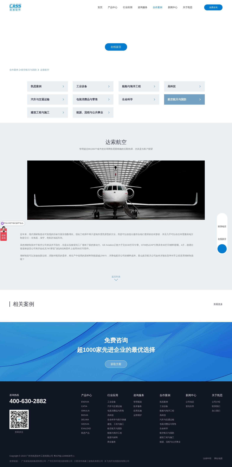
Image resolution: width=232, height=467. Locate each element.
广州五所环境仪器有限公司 (60, 461)
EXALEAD (86, 428)
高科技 (172, 86)
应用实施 (137, 410)
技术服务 (137, 406)
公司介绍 (216, 402)
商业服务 (111, 442)
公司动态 (190, 402)
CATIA (84, 406)
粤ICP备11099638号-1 (64, 456)
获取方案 (116, 364)
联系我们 (216, 406)
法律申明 (207, 458)
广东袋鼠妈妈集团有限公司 (33, 461)
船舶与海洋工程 (131, 86)
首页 (100, 7)
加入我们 (216, 410)
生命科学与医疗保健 (116, 419)
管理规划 (137, 402)
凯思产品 (85, 433)
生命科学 (127, 99)
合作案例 (157, 7)
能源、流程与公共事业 (89, 112)
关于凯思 (187, 7)
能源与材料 (112, 437)
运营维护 (137, 415)
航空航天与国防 (29, 69)
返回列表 (116, 276)
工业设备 (81, 86)
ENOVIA (85, 402)
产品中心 (112, 7)
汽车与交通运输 (40, 99)
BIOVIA (84, 415)
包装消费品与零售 (87, 99)
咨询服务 (142, 7)
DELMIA (85, 419)
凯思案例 (36, 86)
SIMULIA (85, 410)
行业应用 (127, 7)
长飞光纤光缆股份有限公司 (116, 461)
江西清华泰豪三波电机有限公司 (88, 461)
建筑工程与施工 (40, 112)
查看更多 (218, 304)
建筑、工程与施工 (115, 424)
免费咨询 (213, 7)
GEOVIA (85, 424)
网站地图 (218, 458)
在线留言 (116, 46)
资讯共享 (190, 406)
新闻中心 (172, 7)
